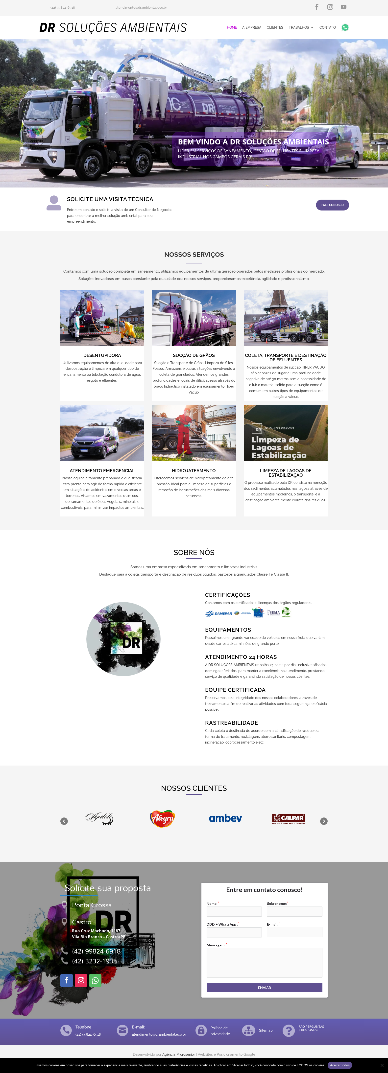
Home (232, 27)
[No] (381, 1065)
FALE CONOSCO (332, 205)
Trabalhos (299, 27)
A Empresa (251, 27)
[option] (99, 819)
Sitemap (266, 1030)
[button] (64, 821)
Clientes (275, 27)
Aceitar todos (340, 1065)
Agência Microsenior (178, 1054)
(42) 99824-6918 (96, 951)
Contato (327, 27)
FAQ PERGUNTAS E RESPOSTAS (311, 1028)
